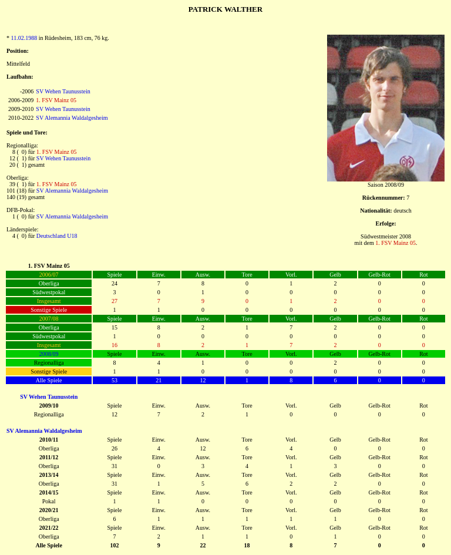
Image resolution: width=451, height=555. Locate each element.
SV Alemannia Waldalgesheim (71, 118)
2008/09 (49, 354)
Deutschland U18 (57, 236)
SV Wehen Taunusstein (63, 91)
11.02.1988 (24, 38)
